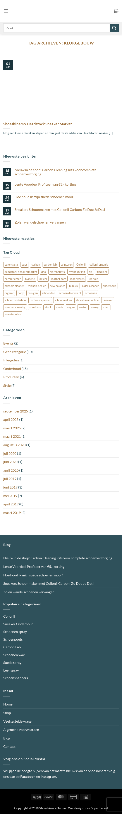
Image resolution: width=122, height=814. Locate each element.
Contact (9, 746)
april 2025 (11, 419)
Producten (11, 377)
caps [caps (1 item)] (24, 264)
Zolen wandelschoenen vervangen (40, 222)
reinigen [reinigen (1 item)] (33, 293)
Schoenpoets (13, 639)
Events (8, 343)
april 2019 (11, 504)
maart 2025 (12, 428)
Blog (6, 738)
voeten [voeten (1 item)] (83, 307)
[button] (6, 10)
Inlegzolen (11, 360)
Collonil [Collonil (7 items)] (81, 264)
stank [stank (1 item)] (48, 307)
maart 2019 (12, 512)
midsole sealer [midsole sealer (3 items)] (37, 286)
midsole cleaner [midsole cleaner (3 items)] (14, 286)
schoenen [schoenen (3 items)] (91, 293)
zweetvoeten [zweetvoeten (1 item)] (13, 314)
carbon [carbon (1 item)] (35, 264)
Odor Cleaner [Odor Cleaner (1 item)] (90, 286)
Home (7, 704)
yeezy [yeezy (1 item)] (95, 307)
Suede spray (12, 662)
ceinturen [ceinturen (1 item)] (66, 264)
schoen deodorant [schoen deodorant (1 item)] (70, 293)
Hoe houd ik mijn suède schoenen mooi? (44, 197)
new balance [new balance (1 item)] (57, 286)
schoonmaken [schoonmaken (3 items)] (63, 300)
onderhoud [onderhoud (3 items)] (109, 286)
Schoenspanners (15, 678)
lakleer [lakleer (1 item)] (43, 279)
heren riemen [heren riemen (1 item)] (13, 279)
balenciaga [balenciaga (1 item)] (11, 264)
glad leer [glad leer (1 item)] (101, 272)
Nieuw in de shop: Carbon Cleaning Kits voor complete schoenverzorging (55, 172)
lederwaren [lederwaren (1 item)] (77, 279)
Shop (7, 713)
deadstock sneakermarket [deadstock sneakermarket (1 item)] (21, 272)
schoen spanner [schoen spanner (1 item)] (41, 300)
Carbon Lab (12, 647)
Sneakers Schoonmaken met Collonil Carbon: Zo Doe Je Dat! (60, 209)
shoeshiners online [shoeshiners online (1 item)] (87, 300)
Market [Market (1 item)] (93, 279)
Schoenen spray (15, 631)
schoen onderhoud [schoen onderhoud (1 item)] (16, 300)
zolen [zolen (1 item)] (106, 307)
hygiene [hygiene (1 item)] (30, 279)
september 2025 (15, 411)
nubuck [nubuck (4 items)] (73, 286)
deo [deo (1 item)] (43, 272)
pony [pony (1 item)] (21, 293)
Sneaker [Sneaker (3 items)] (108, 300)
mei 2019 (10, 496)
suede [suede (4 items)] (59, 307)
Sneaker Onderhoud (18, 624)
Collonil (9, 616)
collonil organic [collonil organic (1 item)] (98, 264)
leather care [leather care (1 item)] (58, 279)
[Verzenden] (114, 28)
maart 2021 (12, 436)
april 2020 (11, 470)
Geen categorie (14, 352)
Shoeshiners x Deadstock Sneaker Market (37, 124)
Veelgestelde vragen (18, 721)
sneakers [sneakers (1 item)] (35, 307)
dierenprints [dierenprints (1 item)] (57, 272)
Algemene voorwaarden (21, 729)
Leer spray (11, 670)
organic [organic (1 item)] (9, 293)
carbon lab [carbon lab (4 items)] (50, 264)
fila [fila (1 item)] (91, 272)
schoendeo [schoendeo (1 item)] (48, 293)
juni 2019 (10, 487)
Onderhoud (12, 368)
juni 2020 (10, 462)
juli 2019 (9, 478)
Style (7, 385)
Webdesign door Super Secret (88, 808)
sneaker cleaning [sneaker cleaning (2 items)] (15, 307)
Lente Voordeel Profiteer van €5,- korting (45, 184)
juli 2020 (9, 453)
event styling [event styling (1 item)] (77, 272)
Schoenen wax (14, 655)
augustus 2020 (14, 445)
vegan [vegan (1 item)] (71, 307)
